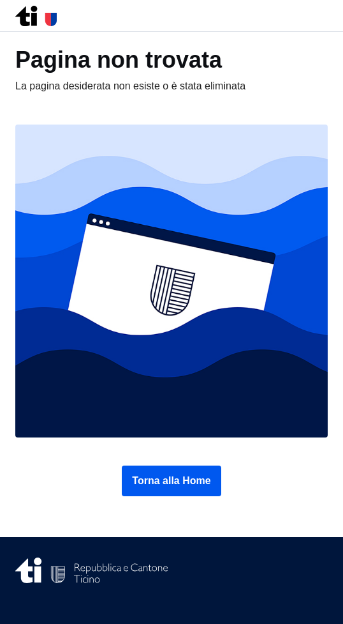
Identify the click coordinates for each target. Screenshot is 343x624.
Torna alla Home (171, 480)
